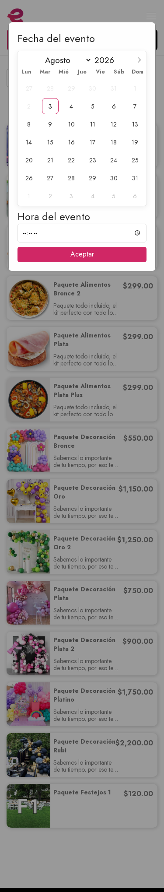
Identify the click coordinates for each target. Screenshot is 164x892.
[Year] (107, 60)
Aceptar (82, 254)
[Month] (66, 60)
